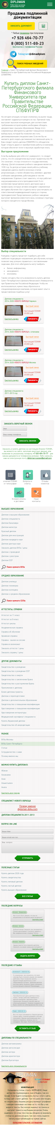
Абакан (4, 771)
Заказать (33, 318)
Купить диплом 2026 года (12, 876)
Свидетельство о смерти (12, 675)
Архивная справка (9, 636)
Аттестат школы (8, 623)
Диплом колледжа (9, 590)
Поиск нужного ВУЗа (16, 567)
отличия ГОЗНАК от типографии (10, 482)
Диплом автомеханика (11, 1046)
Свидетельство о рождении (13, 667)
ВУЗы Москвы (7, 739)
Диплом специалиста (10, 519)
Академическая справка (12, 628)
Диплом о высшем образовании (15, 515)
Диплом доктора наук (11, 544)
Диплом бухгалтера (10, 1062)
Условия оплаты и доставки (19, 500)
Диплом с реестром (10, 556)
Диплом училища (9, 581)
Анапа (4, 787)
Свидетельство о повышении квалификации (20, 704)
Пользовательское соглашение (27, 1125)
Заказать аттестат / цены (12, 648)
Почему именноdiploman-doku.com (27, 808)
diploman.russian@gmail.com (39, 458)
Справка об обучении (10, 632)
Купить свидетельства (11, 880)
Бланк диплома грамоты (12, 692)
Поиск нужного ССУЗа (16, 601)
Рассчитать (43, 26)
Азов (3, 779)
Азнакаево (6, 775)
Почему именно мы (9, 756)
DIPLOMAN (25, 1077)
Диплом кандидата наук (12, 539)
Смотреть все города (10, 793)
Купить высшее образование (14, 892)
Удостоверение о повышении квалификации (20, 708)
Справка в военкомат (10, 644)
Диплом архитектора (10, 1058)
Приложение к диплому (11, 688)
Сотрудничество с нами (11, 752)
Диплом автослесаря (10, 1050)
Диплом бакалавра (9, 523)
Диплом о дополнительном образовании (19, 700)
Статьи (4, 748)
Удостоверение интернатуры (13, 712)
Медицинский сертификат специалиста (18, 717)
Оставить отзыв (27, 1031)
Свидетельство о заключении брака (17, 679)
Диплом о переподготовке (13, 696)
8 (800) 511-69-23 (27, 44)
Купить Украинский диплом (13, 721)
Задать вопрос (27, 958)
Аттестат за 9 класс (10, 619)
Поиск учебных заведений (30, 63)
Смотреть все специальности (14, 1068)
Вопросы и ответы (27, 482)
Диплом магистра (9, 527)
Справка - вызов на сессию (13, 640)
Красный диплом (8, 531)
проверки (24, 33)
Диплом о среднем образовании (15, 594)
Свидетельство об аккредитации (15, 725)
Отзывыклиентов (45, 482)
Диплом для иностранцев (12, 535)
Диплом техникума (9, 586)
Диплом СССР (7, 560)
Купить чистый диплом (11, 888)
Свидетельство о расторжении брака (17, 683)
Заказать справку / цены (12, 652)
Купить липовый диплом (12, 884)
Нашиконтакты (36, 500)
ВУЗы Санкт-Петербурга (11, 744)
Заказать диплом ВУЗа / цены (14, 548)
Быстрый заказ (32, 306)
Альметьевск (7, 783)
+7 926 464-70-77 (27, 38)
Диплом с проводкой (10, 552)
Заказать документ (21, 26)
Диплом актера (8, 1054)
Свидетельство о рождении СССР (15, 671)
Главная (4, 70)
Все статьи (27, 898)
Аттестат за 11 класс (10, 615)
